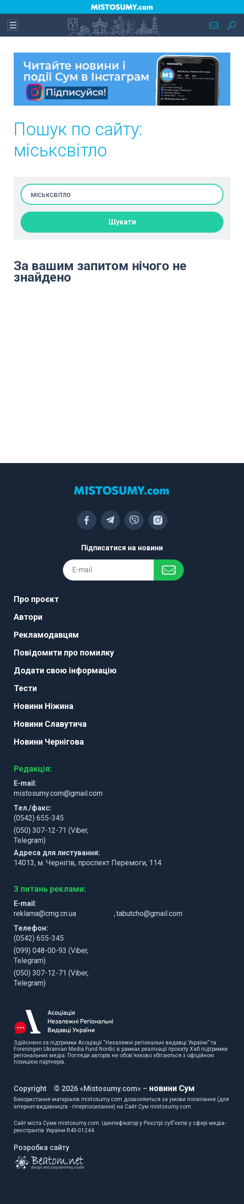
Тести (25, 688)
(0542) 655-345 (39, 818)
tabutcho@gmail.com (149, 913)
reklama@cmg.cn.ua (45, 913)
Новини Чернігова (49, 741)
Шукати (122, 222)
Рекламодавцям (46, 634)
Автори (28, 617)
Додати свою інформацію (65, 670)
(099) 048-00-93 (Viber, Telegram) (51, 955)
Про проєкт (36, 599)
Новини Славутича (50, 724)
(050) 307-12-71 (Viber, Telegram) (51, 835)
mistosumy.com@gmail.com (58, 793)
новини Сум (172, 1088)
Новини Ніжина (43, 706)
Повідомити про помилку (64, 652)
